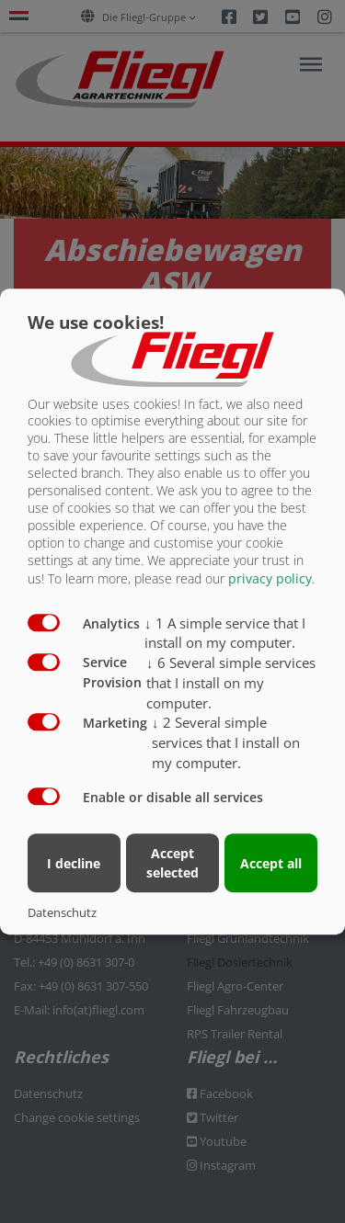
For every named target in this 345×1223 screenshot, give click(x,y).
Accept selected (172, 862)
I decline (73, 863)
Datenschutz (62, 912)
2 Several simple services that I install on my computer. (226, 742)
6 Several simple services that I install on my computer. (231, 682)
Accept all (271, 863)
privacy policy (270, 578)
